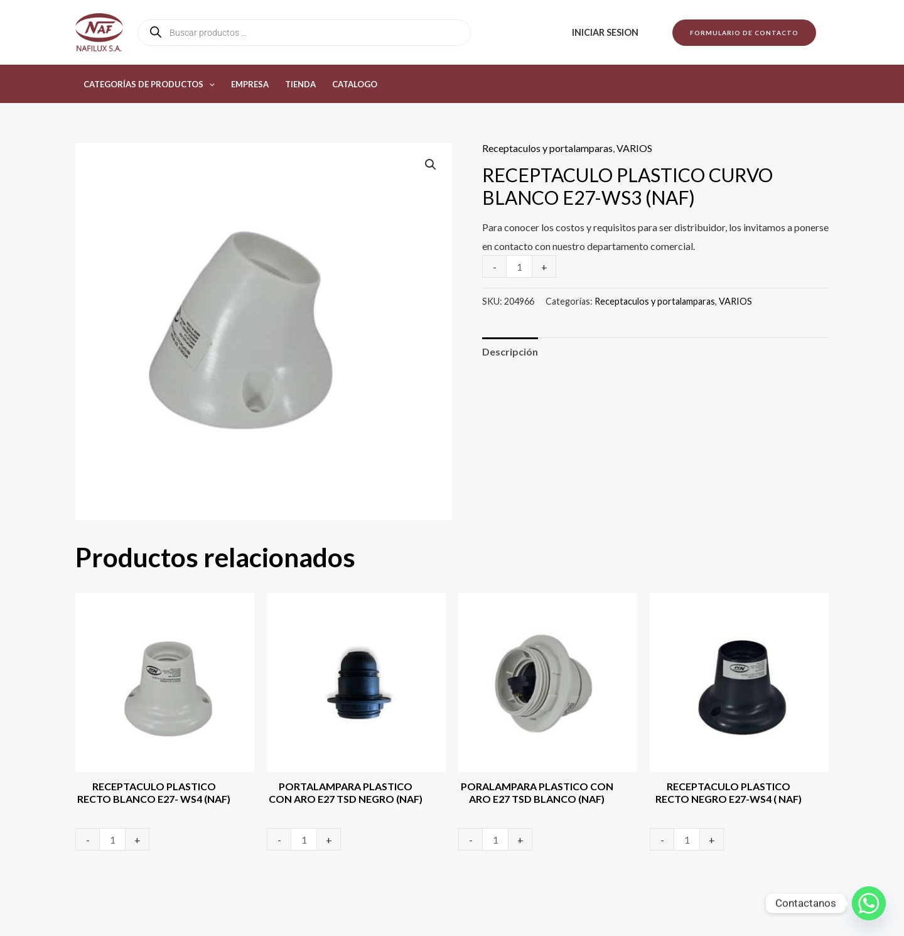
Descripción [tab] (510, 351)
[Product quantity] (519, 266)
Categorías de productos (149, 84)
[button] (744, 32)
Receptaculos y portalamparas (547, 148)
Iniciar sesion (605, 32)
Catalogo (354, 84)
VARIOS (634, 148)
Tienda (300, 84)
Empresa (250, 84)
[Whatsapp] (869, 903)
